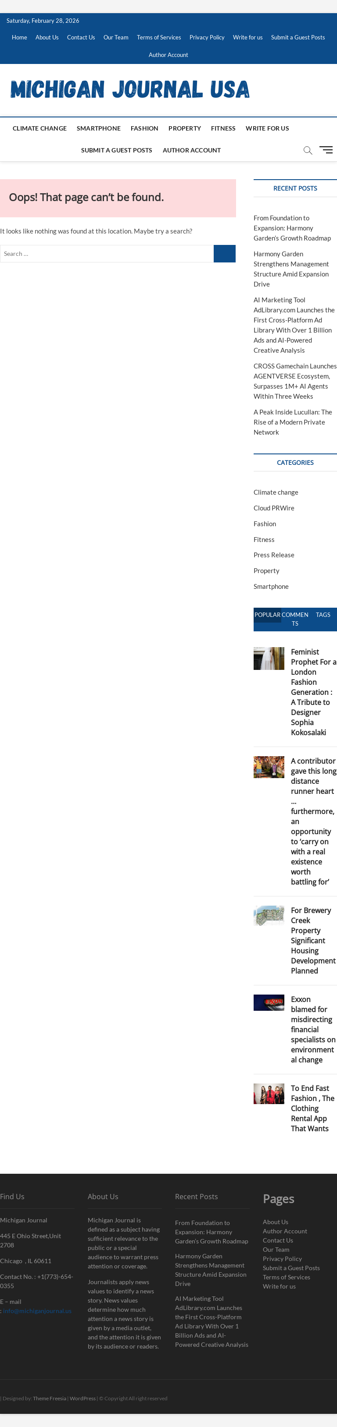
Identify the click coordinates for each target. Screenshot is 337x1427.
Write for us (248, 37)
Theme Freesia (49, 1398)
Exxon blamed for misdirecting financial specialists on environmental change (313, 1030)
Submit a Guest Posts (298, 37)
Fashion (144, 128)
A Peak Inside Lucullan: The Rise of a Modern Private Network (293, 422)
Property (184, 128)
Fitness (223, 128)
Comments (295, 619)
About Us (47, 37)
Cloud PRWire (274, 508)
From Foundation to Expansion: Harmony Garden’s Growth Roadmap (292, 228)
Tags (323, 614)
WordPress (83, 1398)
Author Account (168, 54)
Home (19, 37)
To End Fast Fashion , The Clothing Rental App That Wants (312, 1108)
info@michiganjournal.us (37, 1310)
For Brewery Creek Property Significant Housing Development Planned (313, 941)
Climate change (40, 128)
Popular (267, 614)
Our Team (116, 37)
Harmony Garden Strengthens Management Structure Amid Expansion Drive (211, 1269)
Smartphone (99, 128)
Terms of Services (159, 37)
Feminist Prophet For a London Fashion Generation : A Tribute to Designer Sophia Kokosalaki (314, 692)
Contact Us (81, 37)
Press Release (274, 555)
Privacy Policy (207, 37)
